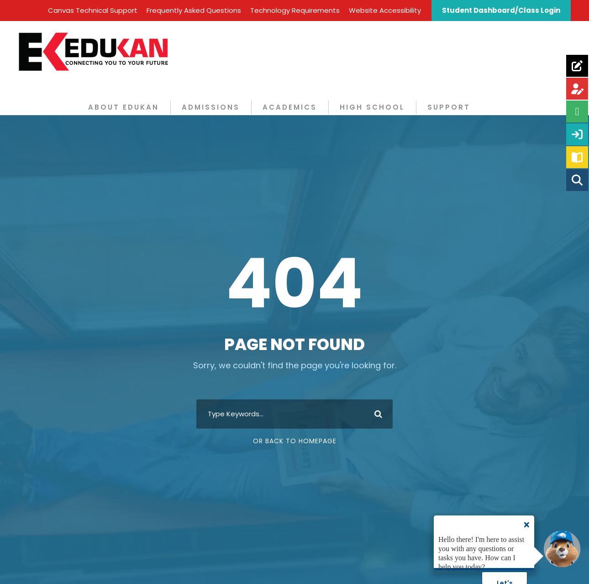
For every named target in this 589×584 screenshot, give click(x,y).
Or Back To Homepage (295, 441)
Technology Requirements (295, 10)
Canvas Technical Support (92, 10)
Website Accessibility (385, 10)
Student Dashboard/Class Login (501, 10)
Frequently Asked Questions (194, 10)
